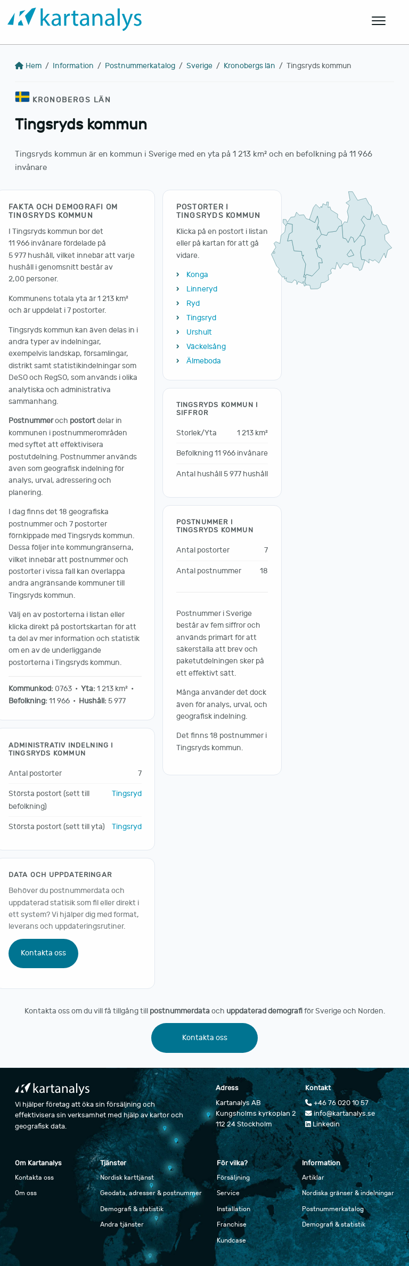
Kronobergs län (249, 65)
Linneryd (201, 289)
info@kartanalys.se (340, 1113)
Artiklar (313, 1177)
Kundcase (231, 1240)
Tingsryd (127, 793)
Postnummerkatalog (140, 65)
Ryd (193, 303)
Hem (28, 65)
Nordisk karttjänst (127, 1177)
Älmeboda (203, 361)
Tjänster (113, 1163)
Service (228, 1193)
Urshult (199, 332)
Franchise (232, 1224)
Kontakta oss (43, 952)
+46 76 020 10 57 (337, 1103)
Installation (233, 1209)
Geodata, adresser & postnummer (151, 1193)
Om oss (26, 1193)
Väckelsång (206, 346)
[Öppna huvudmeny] (379, 20)
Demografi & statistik (131, 1209)
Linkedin (322, 1124)
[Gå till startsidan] (152, 21)
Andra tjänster (122, 1224)
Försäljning (233, 1177)
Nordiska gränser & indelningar (348, 1193)
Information (73, 65)
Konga (197, 274)
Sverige (199, 65)
